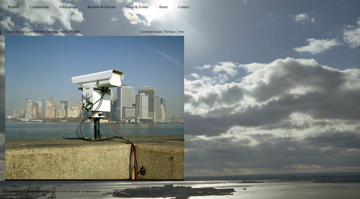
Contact (183, 7)
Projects (13, 7)
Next (181, 32)
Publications (68, 7)
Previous (170, 32)
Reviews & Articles (101, 7)
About (163, 7)
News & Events (137, 7)
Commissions (39, 7)
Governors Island (151, 32)
